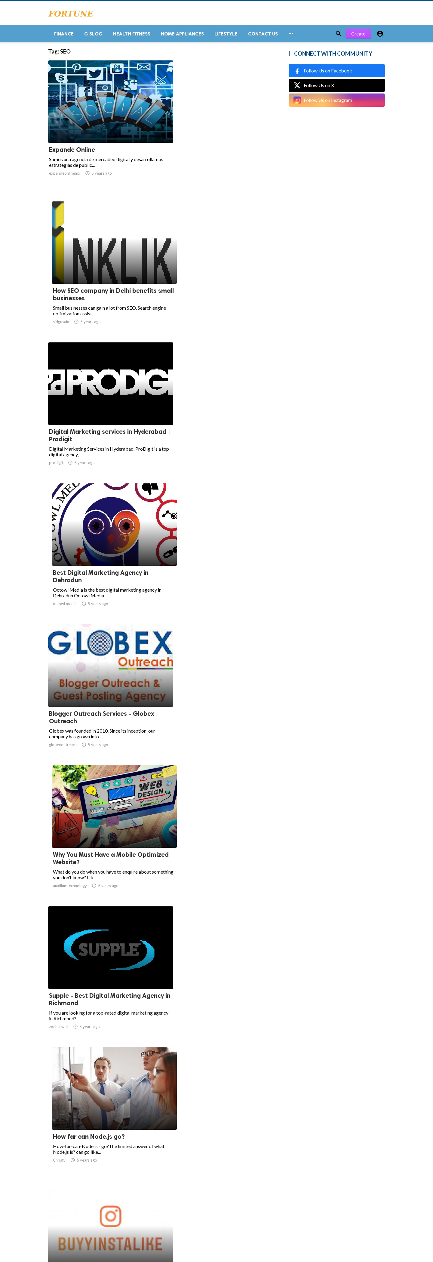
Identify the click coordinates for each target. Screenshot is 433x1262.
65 (187, 1203)
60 (121, 1203)
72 (226, 1203)
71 (213, 1203)
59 (107, 1203)
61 (134, 1203)
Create (358, 36)
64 (174, 1203)
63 (160, 1203)
